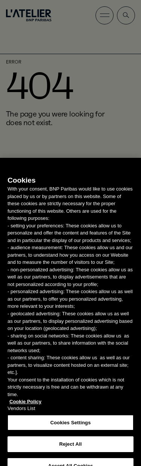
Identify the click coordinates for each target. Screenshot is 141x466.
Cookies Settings (70, 426)
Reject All (70, 448)
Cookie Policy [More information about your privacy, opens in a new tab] (25, 405)
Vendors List (21, 412)
